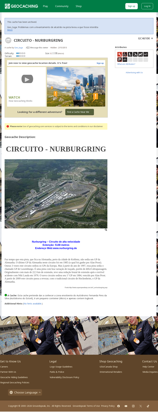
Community (61, 6)
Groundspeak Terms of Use (86, 405)
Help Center (148, 366)
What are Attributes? (126, 64)
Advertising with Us (134, 72)
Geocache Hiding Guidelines (14, 377)
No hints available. (33, 303)
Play (45, 6)
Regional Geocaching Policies (14, 382)
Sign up (131, 6)
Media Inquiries (150, 371)
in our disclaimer (95, 126)
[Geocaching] (21, 6)
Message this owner (39, 47)
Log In (147, 6)
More (10, 29)
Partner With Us (8, 371)
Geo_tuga (18, 47)
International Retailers (111, 371)
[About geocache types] (8, 40)
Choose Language (25, 392)
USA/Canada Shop (109, 366)
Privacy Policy (108, 405)
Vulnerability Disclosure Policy (64, 377)
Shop (79, 6)
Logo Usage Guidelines (61, 366)
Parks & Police (57, 371)
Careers (4, 366)
